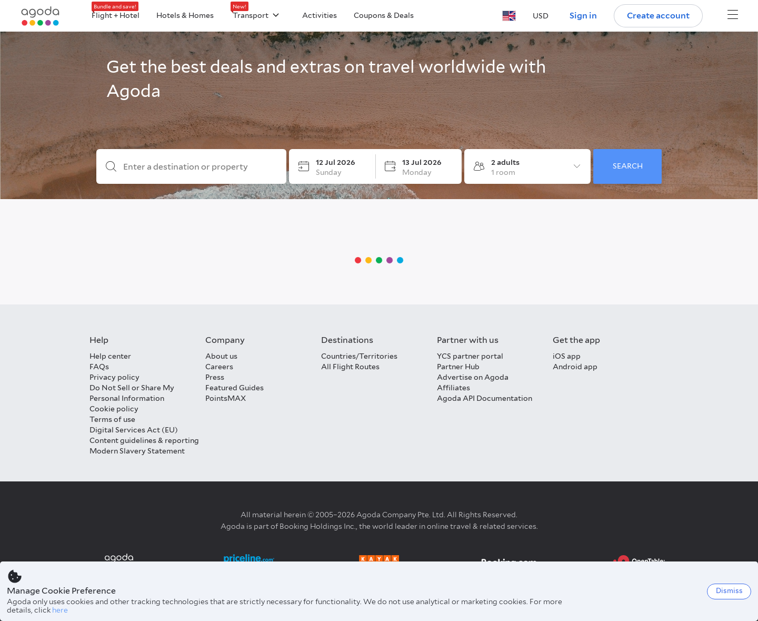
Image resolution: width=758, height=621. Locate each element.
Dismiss (729, 591)
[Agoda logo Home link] (40, 16)
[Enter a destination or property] (199, 167)
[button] (509, 15)
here (60, 610)
